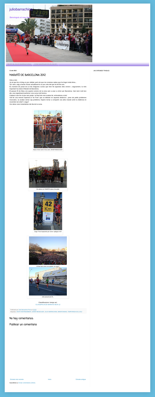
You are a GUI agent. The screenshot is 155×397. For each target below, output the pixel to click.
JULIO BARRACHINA (51, 311)
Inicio (49, 379)
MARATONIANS (62, 311)
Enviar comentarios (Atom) (26, 383)
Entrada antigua (81, 379)
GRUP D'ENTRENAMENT (23, 311)
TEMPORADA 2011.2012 (75, 311)
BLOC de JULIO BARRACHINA (19, 64)
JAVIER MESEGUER (38, 311)
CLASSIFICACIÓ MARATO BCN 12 (47, 304)
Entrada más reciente (17, 379)
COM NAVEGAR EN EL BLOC (45, 64)
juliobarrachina (21, 9)
